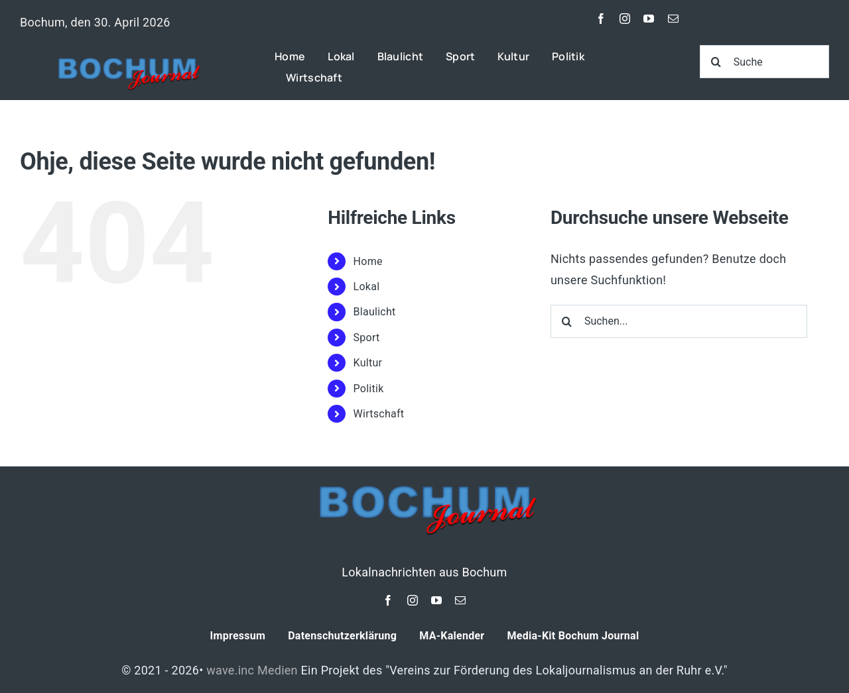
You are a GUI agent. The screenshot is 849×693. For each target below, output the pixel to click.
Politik (369, 388)
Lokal (367, 286)
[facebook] (601, 18)
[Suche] (764, 61)
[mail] (673, 18)
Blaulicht (375, 311)
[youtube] (648, 18)
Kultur (368, 362)
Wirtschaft (379, 413)
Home (368, 261)
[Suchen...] (679, 321)
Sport (367, 337)
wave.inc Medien (252, 670)
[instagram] (625, 18)
